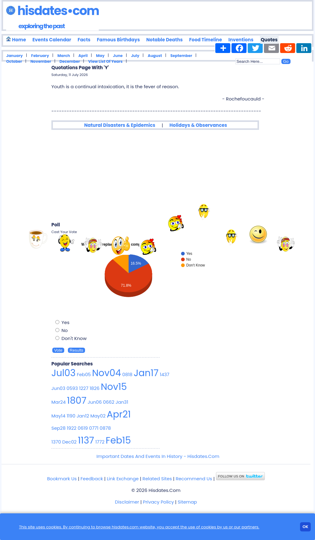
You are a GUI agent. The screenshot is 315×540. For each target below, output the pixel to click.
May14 (58, 416)
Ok (305, 527)
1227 (83, 388)
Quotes (269, 39)
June (118, 55)
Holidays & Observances (198, 125)
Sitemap (187, 502)
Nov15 (114, 386)
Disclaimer (127, 502)
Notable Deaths (164, 39)
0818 (127, 374)
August (155, 55)
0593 (72, 388)
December (69, 61)
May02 (98, 416)
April (82, 55)
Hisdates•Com (52, 10)
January (14, 55)
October (14, 61)
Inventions (241, 39)
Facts (84, 39)
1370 (56, 442)
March (63, 55)
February (40, 55)
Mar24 (58, 402)
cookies (208, 527)
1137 (86, 440)
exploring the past (41, 26)
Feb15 (118, 440)
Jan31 (122, 402)
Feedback (91, 478)
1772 (100, 442)
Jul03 (63, 373)
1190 (71, 416)
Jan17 (146, 373)
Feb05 (84, 374)
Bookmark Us (62, 478)
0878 (105, 428)
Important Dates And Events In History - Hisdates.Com (157, 456)
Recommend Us (194, 478)
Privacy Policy (158, 502)
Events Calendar (51, 39)
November (40, 61)
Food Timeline (205, 39)
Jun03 (58, 388)
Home (16, 39)
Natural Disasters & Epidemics (119, 125)
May (100, 55)
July (135, 55)
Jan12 (82, 416)
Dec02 (69, 442)
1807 (77, 400)
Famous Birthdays (118, 39)
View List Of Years (105, 61)
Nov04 (106, 373)
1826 (94, 388)
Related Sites (157, 478)
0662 (108, 402)
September (181, 55)
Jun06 (95, 402)
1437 (164, 374)
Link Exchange (123, 478)
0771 (93, 428)
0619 (83, 428)
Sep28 (58, 428)
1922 (71, 428)
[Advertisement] (158, 176)
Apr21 (119, 414)
